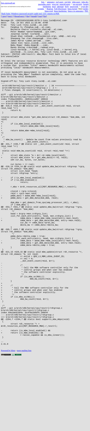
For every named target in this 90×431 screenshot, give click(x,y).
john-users (76, 2)
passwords (74, 6)
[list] (45, 16)
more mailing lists (24, 423)
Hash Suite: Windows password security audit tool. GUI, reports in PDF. (30, 14)
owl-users (59, 2)
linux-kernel (72, 9)
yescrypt (55, 4)
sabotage (60, 6)
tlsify (67, 6)
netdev (85, 9)
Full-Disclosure (60, 9)
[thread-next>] (20, 16)
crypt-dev (84, 6)
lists (42, 2)
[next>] (10, 16)
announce (51, 2)
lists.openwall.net (8, 3)
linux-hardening (60, 11)
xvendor (41, 9)
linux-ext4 (49, 11)
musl (54, 6)
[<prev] (4, 16)
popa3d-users (64, 4)
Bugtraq (50, 9)
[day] (28, 16)
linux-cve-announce (76, 11)
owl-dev (67, 2)
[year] (40, 16)
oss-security (77, 4)
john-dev (84, 2)
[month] (34, 16)
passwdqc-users (44, 4)
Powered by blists (8, 423)
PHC (86, 11)
